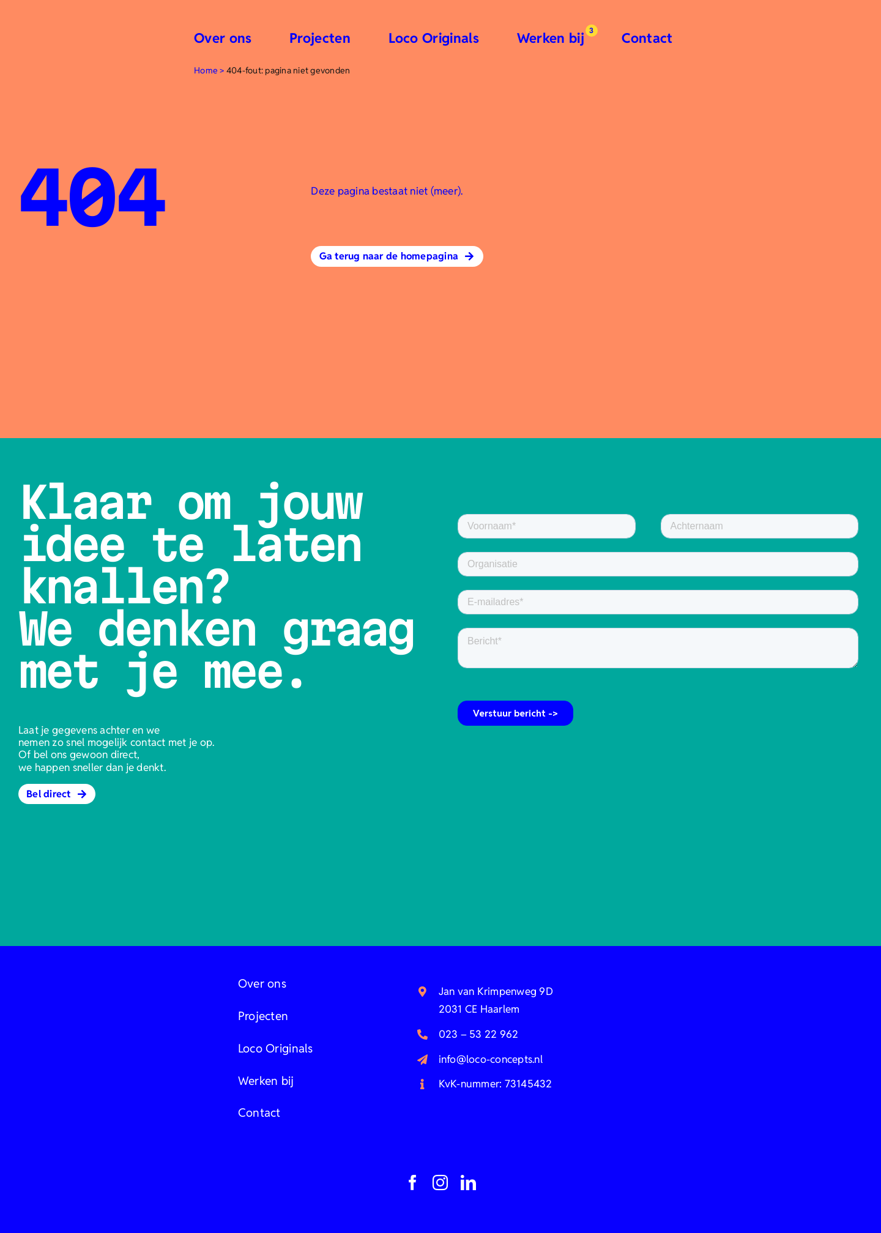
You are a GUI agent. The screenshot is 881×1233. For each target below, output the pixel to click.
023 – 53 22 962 (479, 1034)
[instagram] (440, 1182)
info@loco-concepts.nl (491, 1059)
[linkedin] (468, 1182)
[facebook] (412, 1182)
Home (206, 70)
